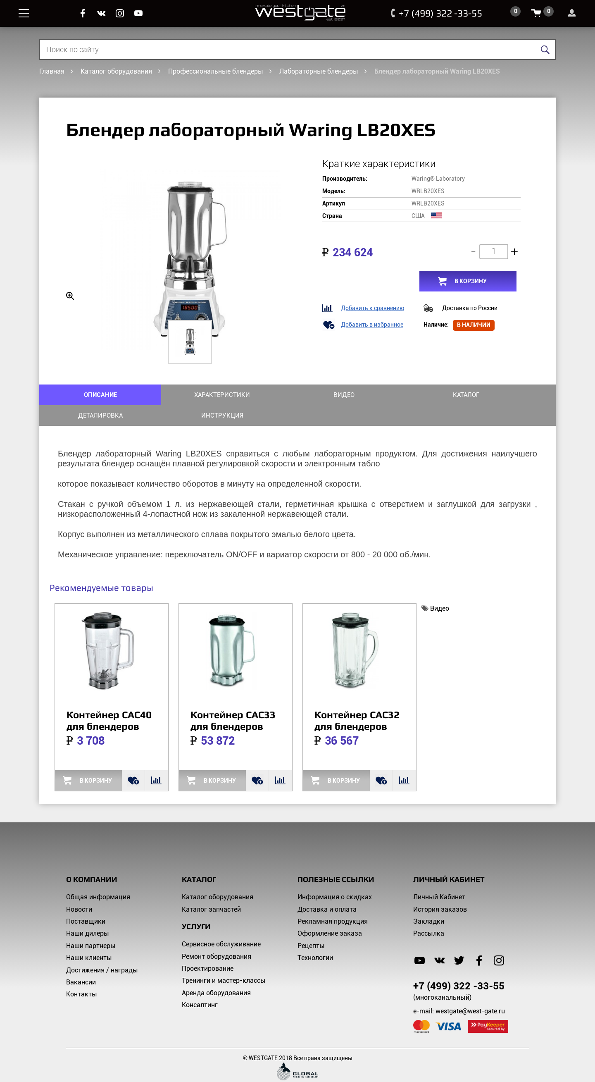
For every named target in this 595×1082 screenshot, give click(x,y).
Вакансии (81, 961)
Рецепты (311, 925)
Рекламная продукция (333, 900)
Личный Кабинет (439, 876)
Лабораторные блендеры (318, 71)
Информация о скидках (335, 876)
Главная (51, 71)
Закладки (428, 900)
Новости (79, 888)
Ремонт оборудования (216, 935)
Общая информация (98, 876)
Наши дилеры (87, 913)
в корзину (471, 281)
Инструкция (513, 394)
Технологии (315, 937)
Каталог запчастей (211, 888)
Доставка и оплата (327, 888)
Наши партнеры (91, 925)
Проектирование (207, 947)
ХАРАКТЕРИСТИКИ (168, 394)
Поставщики (85, 900)
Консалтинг (200, 984)
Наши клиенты (89, 937)
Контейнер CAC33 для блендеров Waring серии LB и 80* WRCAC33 (235, 711)
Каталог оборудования (116, 71)
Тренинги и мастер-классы (224, 960)
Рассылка (428, 913)
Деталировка (426, 394)
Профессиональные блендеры (215, 71)
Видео (254, 394)
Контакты (81, 973)
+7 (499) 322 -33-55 (437, 13)
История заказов (440, 888)
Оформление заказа (330, 913)
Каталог (340, 394)
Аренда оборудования (216, 972)
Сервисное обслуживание (221, 923)
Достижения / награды (102, 949)
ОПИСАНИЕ (82, 394)
